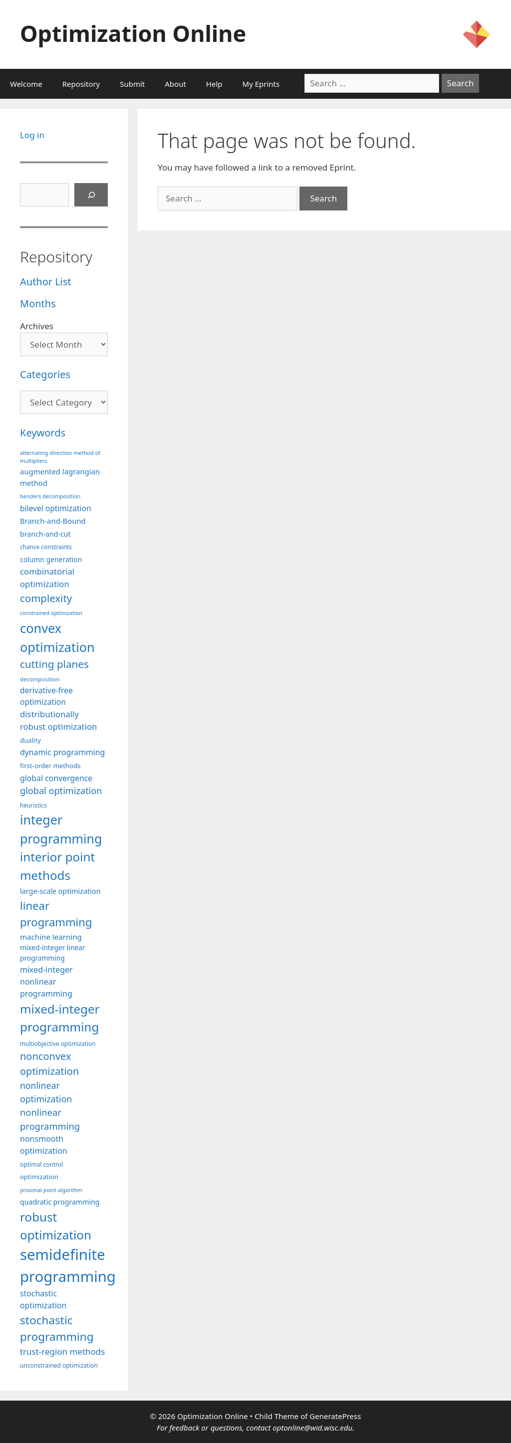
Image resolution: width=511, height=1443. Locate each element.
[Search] (91, 195)
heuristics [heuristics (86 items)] (33, 805)
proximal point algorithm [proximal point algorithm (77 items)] (51, 1190)
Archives (36, 326)
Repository (81, 84)
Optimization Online (133, 33)
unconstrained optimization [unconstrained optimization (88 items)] (59, 1365)
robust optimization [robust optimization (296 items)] (55, 1226)
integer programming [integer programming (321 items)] (61, 829)
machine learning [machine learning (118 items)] (51, 937)
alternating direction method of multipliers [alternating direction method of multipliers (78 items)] (60, 456)
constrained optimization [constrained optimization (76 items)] (51, 613)
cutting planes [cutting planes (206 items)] (54, 664)
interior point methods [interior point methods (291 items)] (57, 865)
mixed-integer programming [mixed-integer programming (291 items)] (60, 1018)
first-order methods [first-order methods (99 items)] (50, 765)
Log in (32, 135)
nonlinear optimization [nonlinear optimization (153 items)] (46, 1092)
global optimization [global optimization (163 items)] (61, 791)
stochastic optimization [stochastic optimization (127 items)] (43, 1299)
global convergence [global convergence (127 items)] (56, 778)
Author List (45, 281)
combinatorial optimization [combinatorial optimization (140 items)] (47, 578)
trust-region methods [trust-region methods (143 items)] (62, 1351)
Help (214, 84)
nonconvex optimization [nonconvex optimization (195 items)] (49, 1063)
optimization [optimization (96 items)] (39, 1176)
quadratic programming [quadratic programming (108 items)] (59, 1202)
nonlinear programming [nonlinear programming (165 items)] (50, 1119)
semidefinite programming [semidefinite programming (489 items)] (68, 1265)
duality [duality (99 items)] (30, 740)
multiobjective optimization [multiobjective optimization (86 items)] (58, 1043)
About (175, 84)
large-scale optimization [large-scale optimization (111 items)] (60, 891)
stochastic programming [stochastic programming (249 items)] (57, 1328)
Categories (45, 374)
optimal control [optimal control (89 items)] (41, 1164)
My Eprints (261, 84)
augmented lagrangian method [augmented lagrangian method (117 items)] (60, 476)
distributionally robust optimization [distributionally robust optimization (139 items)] (58, 720)
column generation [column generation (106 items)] (51, 559)
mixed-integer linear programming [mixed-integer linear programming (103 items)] (52, 953)
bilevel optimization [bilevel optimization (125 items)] (55, 508)
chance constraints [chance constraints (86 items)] (46, 547)
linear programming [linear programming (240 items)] (56, 913)
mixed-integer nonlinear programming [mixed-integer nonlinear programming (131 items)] (46, 981)
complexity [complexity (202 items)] (46, 598)
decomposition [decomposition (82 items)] (40, 679)
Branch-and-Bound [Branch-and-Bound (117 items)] (53, 521)
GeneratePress (335, 1416)
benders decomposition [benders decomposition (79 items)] (50, 496)
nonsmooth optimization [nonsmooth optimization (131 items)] (43, 1144)
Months (38, 303)
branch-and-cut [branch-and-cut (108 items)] (45, 534)
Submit (132, 84)
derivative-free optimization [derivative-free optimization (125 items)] (46, 696)
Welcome (26, 84)
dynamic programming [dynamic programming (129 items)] (62, 752)
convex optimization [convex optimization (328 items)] (57, 637)
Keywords (42, 432)
